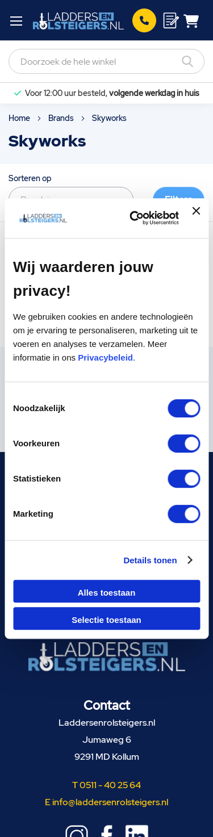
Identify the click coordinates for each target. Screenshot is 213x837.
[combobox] (106, 61)
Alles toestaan (107, 592)
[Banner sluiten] (196, 218)
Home (20, 118)
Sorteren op (30, 178)
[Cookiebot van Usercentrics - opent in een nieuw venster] (134, 218)
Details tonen (150, 560)
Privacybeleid (105, 357)
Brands (62, 118)
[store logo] (78, 20)
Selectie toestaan (106, 620)
